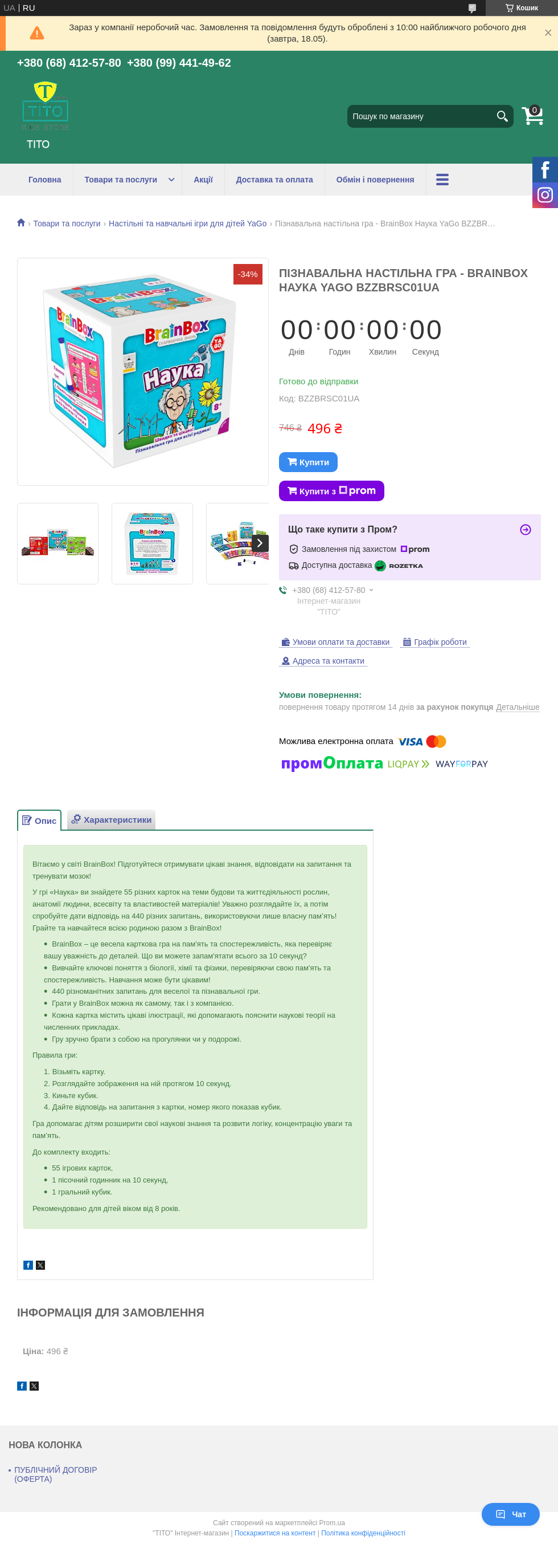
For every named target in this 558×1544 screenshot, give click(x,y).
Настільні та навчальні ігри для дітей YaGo (187, 223)
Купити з (337, 491)
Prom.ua (332, 1523)
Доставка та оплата (274, 179)
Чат (510, 1514)
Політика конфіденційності (363, 1533)
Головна (44, 179)
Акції (203, 179)
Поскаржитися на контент (275, 1533)
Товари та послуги (121, 179)
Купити (314, 462)
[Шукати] (502, 116)
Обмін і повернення (376, 179)
